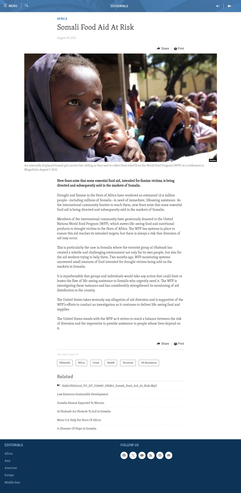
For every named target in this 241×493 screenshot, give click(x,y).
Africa (62, 19)
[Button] (163, 48)
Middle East (12, 482)
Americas (11, 468)
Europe (9, 475)
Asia (7, 461)
